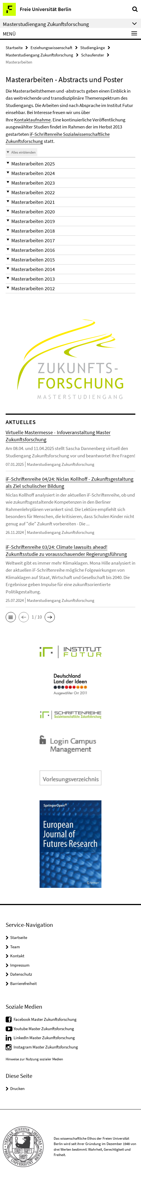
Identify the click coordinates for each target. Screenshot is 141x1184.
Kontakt (17, 955)
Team (15, 946)
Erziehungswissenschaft (51, 47)
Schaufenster (92, 55)
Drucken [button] (17, 1088)
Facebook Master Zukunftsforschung (45, 1019)
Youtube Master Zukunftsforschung (44, 1028)
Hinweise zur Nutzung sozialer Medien (34, 1059)
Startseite (14, 47)
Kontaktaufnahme (32, 120)
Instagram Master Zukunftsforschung (46, 1047)
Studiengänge (92, 47)
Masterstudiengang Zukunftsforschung (39, 55)
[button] (70, 163)
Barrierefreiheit (23, 983)
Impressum (19, 965)
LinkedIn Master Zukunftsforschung (44, 1037)
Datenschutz (21, 974)
